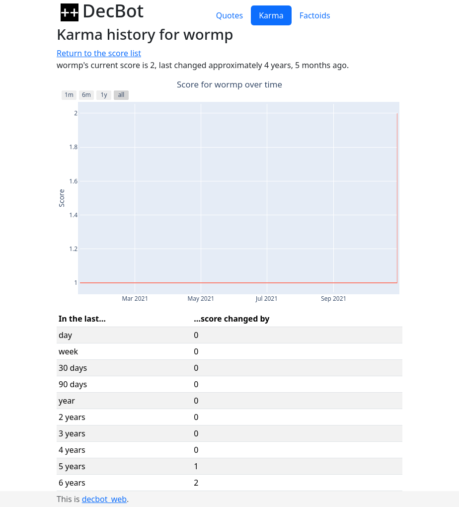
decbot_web (104, 499)
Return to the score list (99, 53)
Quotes (229, 15)
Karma (271, 15)
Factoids (315, 15)
